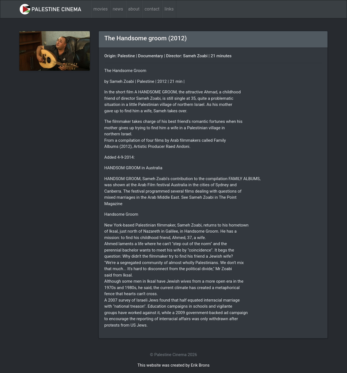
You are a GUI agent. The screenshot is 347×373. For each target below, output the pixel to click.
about (134, 9)
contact (152, 9)
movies (100, 9)
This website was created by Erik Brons (173, 365)
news (118, 9)
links (169, 9)
